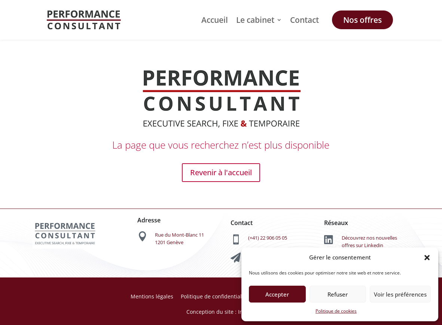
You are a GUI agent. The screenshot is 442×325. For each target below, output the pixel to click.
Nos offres (362, 20)
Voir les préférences (400, 294)
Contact (304, 20)
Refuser (337, 294)
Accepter (277, 294)
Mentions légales (152, 296)
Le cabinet (255, 20)
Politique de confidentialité (214, 296)
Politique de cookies (336, 311)
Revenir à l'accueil (221, 172)
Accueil (214, 20)
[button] (427, 257)
